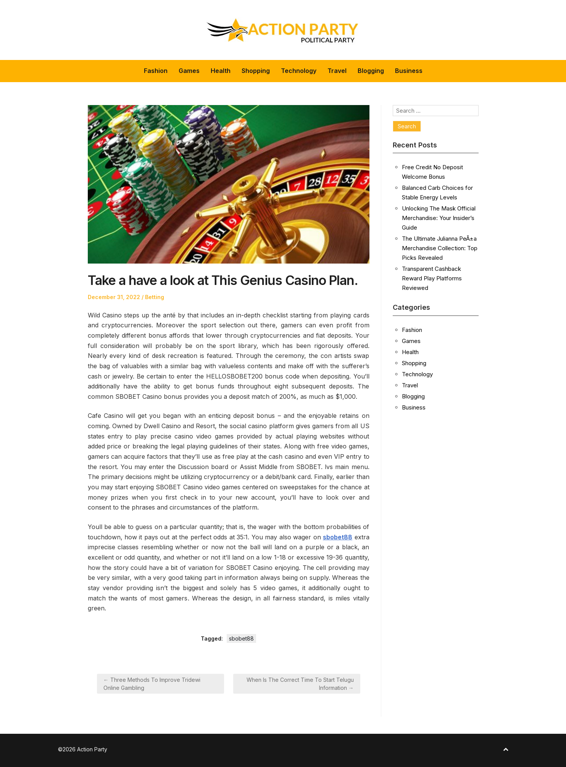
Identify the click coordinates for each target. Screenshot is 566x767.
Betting (154, 297)
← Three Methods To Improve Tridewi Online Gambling (151, 683)
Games (189, 70)
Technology (298, 70)
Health (221, 70)
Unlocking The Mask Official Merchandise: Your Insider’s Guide (439, 218)
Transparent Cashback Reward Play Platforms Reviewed (432, 278)
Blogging (371, 70)
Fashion (156, 70)
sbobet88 (241, 638)
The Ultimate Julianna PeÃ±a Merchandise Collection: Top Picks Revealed (439, 248)
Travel (337, 70)
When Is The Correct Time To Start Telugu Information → (300, 683)
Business (408, 70)
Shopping (256, 70)
